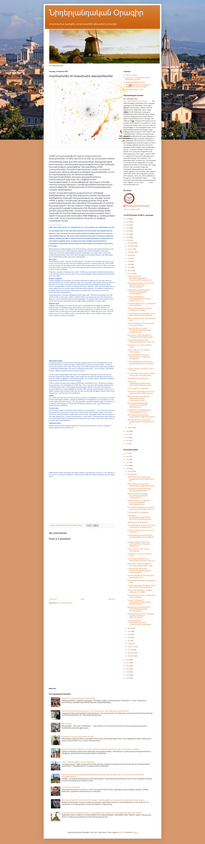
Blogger (134, 832)
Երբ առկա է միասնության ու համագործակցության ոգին (140, 336)
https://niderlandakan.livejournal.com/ (135, 101)
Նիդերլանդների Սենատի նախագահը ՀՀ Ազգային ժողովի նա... (138, 357)
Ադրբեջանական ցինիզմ (137, 378)
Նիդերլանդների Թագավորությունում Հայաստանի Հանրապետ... (139, 278)
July (129, 258)
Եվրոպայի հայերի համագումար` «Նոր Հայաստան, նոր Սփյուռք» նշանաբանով (95, 711)
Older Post (111, 599)
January (130, 427)
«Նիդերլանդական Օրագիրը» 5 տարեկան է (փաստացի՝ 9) (138, 86)
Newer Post (53, 599)
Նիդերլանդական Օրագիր (96, 12)
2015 (127, 441)
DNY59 (121, 832)
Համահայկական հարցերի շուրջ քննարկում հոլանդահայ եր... (141, 314)
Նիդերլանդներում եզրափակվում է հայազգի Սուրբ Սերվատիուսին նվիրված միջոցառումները (101, 813)
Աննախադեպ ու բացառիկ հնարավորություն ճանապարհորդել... (138, 398)
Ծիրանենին (67, 724)
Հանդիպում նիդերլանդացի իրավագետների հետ (139, 411)
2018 (127, 431)
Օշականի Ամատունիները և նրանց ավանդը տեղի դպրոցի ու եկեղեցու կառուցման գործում (100, 749)
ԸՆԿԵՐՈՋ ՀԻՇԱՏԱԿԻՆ (71, 787)
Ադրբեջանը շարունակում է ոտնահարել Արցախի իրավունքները (138, 292)
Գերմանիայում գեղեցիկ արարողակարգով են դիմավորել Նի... (137, 405)
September (131, 252)
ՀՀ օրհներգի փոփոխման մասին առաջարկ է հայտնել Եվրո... (141, 374)
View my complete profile (131, 209)
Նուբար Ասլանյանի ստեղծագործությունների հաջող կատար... (139, 298)
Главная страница (131, 75)
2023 (127, 228)
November (131, 246)
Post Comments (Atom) (65, 603)
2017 (127, 434)
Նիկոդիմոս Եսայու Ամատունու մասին (78, 736)
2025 (127, 222)
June (129, 261)
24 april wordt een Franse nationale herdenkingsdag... (138, 351)
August (130, 255)
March (130, 270)
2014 (127, 444)
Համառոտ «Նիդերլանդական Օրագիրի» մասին (137, 78)
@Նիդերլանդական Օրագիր (137, 206)
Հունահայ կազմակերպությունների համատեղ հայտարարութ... (139, 383)
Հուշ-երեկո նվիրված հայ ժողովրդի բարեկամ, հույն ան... (141, 341)
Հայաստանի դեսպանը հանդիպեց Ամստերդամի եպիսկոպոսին (139, 330)
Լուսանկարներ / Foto (133, 89)
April (129, 267)
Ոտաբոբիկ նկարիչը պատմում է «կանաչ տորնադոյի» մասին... (141, 392)
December (131, 243)
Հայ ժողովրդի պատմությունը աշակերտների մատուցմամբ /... (140, 363)
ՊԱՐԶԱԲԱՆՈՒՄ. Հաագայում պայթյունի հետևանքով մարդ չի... (140, 422)
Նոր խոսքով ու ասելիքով (138, 388)
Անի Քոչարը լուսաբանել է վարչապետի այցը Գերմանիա (141, 416)
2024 (127, 225)
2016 (127, 437)
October (130, 249)
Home (82, 599)
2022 (127, 231)
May (129, 264)
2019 (127, 240)
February (131, 273)
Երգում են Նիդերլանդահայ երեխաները (78, 698)
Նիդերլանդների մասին (135, 82)
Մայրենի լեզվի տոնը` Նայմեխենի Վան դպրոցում (141, 304)
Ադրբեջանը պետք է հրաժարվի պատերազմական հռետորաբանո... (140, 285)
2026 (127, 219)
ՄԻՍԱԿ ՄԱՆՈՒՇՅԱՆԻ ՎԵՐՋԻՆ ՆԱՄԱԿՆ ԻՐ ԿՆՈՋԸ (139, 309)
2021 (127, 234)
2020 (127, 237)
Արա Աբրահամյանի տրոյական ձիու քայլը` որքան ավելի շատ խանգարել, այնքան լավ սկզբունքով (103, 800)
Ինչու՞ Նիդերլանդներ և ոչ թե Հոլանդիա (78, 762)
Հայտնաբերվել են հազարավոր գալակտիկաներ (140, 324)
